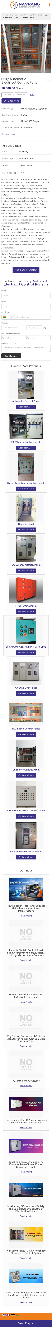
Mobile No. (5, 312)
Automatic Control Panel (26, 401)
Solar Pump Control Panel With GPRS (26, 647)
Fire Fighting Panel (26, 606)
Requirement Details (9, 343)
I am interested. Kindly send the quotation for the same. (26, 348)
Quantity (4, 323)
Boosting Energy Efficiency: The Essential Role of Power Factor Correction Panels (26, 1164)
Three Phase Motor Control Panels (26, 483)
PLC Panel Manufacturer (26, 1081)
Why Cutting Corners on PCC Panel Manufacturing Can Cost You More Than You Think (26, 1039)
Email (3, 301)
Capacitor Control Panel (26, 770)
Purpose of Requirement (10, 333)
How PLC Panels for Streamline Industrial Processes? (26, 995)
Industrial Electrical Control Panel (26, 810)
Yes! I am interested (26, 270)
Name (3, 291)
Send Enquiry (26, 1323)
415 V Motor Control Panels (26, 442)
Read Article (26, 916)
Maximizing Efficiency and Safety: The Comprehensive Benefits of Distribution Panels (26, 1209)
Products (14, 15)
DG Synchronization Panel (26, 565)
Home (5, 15)
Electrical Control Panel (31, 15)
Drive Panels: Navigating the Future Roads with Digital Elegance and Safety (26, 1295)
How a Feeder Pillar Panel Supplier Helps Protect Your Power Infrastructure (26, 908)
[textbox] (21, 94)
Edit (32, 95)
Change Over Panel (26, 688)
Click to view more (9, 134)
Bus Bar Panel (26, 524)
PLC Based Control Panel (26, 729)
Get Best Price (11, 101)
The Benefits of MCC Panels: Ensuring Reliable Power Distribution (26, 1121)
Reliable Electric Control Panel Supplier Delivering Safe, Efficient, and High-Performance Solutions (26, 953)
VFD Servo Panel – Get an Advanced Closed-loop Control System (26, 1252)
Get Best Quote (26, 407)
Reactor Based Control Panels (26, 852)
